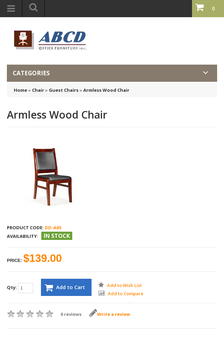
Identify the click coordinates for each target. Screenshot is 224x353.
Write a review (109, 314)
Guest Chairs (63, 90)
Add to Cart (65, 287)
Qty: (20, 288)
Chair (38, 90)
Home (20, 90)
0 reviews (71, 314)
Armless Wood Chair (106, 90)
